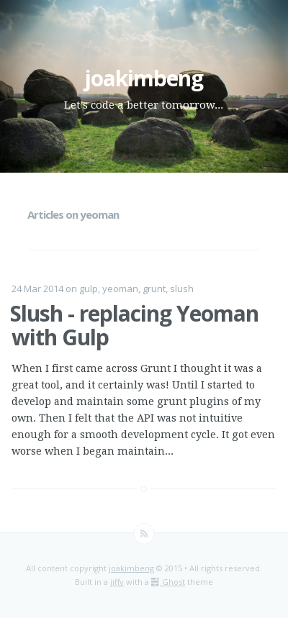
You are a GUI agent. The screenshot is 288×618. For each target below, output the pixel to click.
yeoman (120, 288)
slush (182, 288)
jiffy (117, 581)
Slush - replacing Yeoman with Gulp (134, 325)
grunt (154, 288)
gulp (88, 288)
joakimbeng (143, 78)
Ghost (168, 581)
